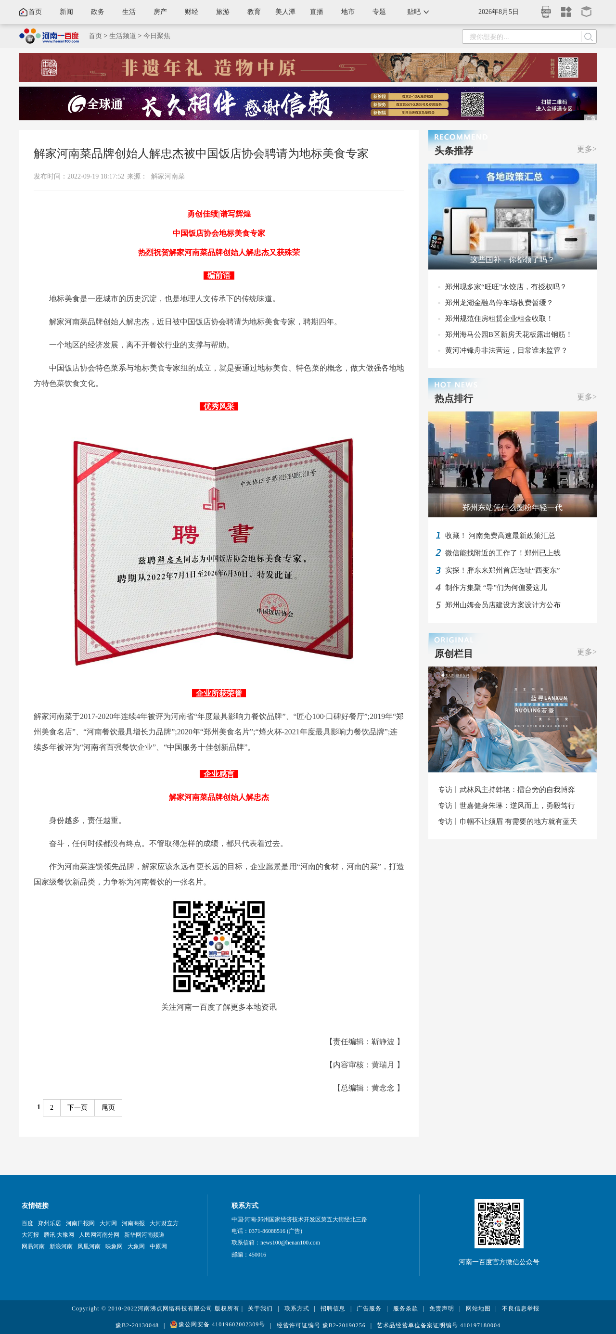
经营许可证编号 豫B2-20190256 (321, 1325)
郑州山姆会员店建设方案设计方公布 (503, 605)
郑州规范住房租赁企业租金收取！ (499, 318)
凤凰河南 (89, 1246)
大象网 (136, 1246)
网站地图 (478, 1308)
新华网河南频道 (144, 1234)
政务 (97, 11)
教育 (254, 11)
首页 (35, 11)
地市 (348, 11)
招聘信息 (333, 1308)
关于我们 (260, 1308)
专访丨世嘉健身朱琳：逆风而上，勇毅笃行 (506, 805)
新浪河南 (61, 1246)
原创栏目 (454, 653)
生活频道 (122, 35)
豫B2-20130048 (137, 1325)
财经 (191, 11)
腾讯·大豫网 (59, 1234)
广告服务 (369, 1308)
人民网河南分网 (99, 1234)
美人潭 (285, 11)
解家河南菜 (168, 176)
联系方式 (296, 1308)
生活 (129, 11)
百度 (27, 1223)
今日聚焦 (156, 35)
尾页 (108, 1107)
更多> (587, 149)
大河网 (108, 1223)
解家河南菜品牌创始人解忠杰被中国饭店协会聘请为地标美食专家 (201, 153)
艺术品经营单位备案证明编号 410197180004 (438, 1325)
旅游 (223, 11)
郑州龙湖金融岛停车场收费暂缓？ (499, 303)
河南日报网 (80, 1223)
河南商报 (133, 1223)
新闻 (66, 11)
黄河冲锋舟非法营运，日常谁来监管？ (506, 350)
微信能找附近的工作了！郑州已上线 (503, 553)
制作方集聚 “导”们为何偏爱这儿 (496, 587)
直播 (316, 11)
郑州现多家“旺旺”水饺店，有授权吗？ (506, 287)
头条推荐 (454, 150)
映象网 (114, 1246)
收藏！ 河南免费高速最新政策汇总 (500, 535)
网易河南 (33, 1246)
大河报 (30, 1234)
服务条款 (405, 1308)
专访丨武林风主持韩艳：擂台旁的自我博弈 (506, 790)
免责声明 (441, 1308)
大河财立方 (164, 1223)
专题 (379, 11)
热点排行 (454, 398)
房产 (160, 11)
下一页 (77, 1107)
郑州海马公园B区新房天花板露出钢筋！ (509, 334)
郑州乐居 (49, 1223)
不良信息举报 (520, 1308)
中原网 (158, 1246)
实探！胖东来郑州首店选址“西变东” (502, 570)
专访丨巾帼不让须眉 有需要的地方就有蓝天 (507, 821)
